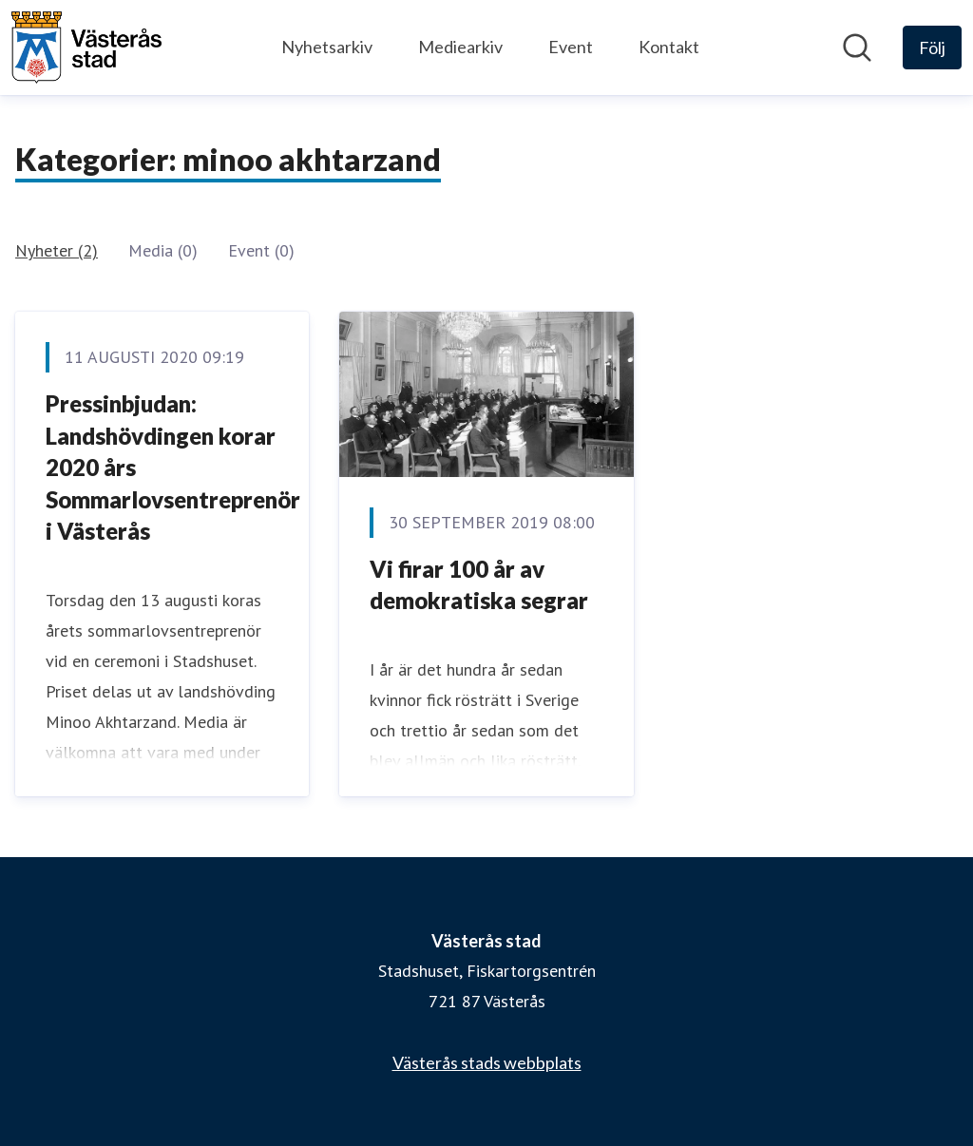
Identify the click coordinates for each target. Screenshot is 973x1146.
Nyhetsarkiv (326, 46)
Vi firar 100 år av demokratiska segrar (479, 585)
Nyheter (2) (56, 250)
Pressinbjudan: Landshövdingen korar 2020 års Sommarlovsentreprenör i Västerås (173, 467)
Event (570, 46)
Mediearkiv (460, 46)
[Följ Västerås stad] (932, 47)
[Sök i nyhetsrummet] (857, 47)
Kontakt (669, 46)
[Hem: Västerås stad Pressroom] (86, 47)
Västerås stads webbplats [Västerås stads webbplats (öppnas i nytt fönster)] (487, 1062)
